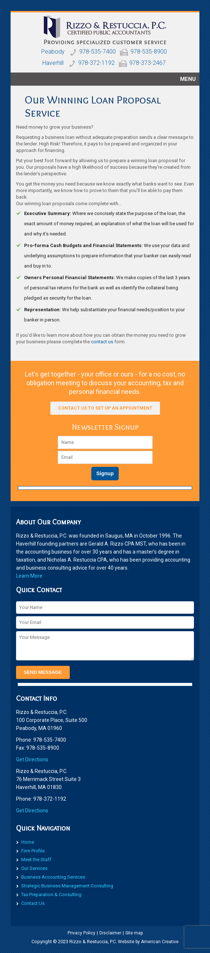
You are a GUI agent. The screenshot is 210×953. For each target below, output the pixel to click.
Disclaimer (110, 933)
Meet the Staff (36, 859)
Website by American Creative (148, 941)
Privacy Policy (81, 933)
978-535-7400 (97, 51)
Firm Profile (33, 851)
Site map (134, 933)
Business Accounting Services (53, 877)
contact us (102, 341)
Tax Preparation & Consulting (51, 894)
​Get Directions (32, 759)
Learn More (29, 576)
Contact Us (33, 903)
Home (27, 842)
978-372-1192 (96, 62)
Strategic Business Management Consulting (67, 885)
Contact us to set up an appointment (105, 408)
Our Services (34, 868)
